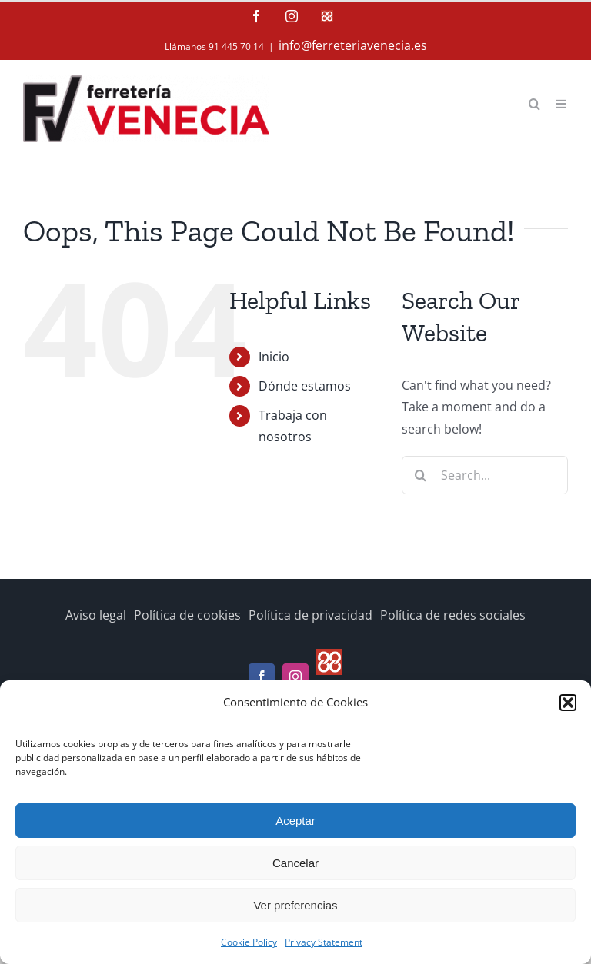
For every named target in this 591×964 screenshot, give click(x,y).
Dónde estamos (305, 385)
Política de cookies (187, 615)
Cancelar (295, 862)
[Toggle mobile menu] (562, 103)
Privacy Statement (323, 942)
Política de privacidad (310, 615)
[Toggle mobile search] (534, 103)
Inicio (274, 356)
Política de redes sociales (453, 615)
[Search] (421, 475)
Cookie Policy (249, 942)
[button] (568, 702)
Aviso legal (95, 615)
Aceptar (295, 820)
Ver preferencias (295, 905)
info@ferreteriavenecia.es (353, 45)
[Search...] (485, 475)
